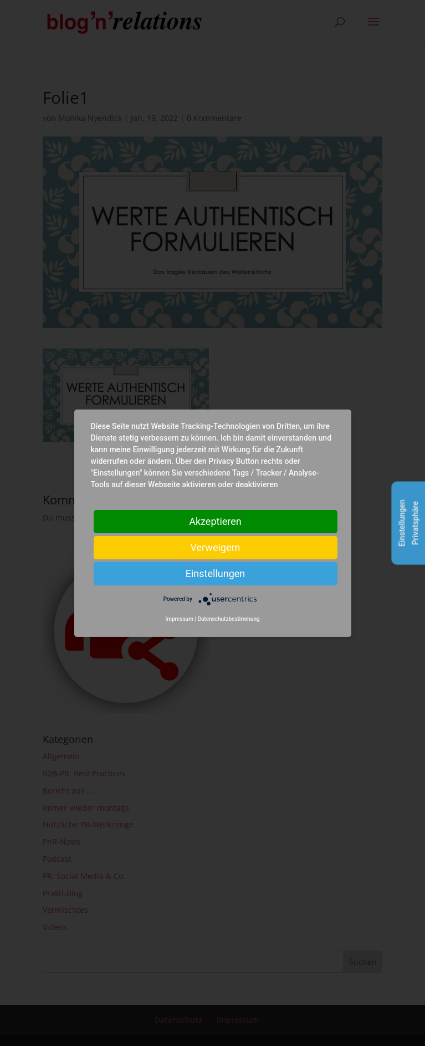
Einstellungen (215, 573)
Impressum (179, 619)
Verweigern (215, 547)
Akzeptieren (215, 521)
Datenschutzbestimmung (228, 619)
